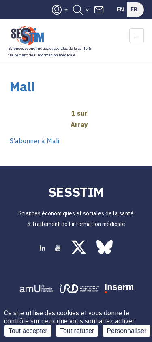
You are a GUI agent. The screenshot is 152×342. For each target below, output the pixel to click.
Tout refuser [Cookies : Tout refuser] (77, 330)
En (120, 9)
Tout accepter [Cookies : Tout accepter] (28, 330)
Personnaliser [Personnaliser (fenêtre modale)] (126, 330)
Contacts (99, 10)
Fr (134, 9)
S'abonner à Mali (34, 141)
